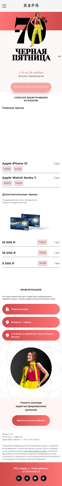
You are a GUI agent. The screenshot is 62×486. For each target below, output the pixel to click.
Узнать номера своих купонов (31, 88)
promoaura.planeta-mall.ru (35, 451)
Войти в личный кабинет (31, 420)
